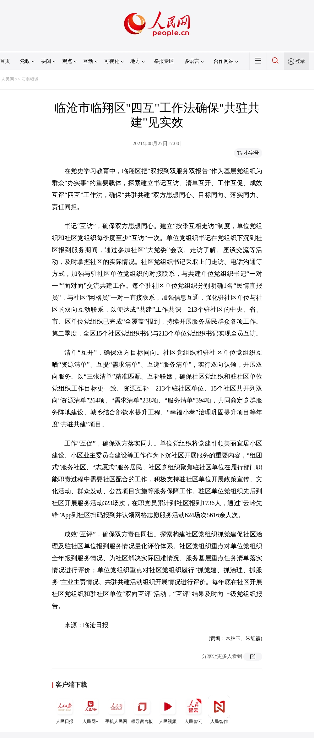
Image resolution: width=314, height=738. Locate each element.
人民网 (7, 79)
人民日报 (65, 710)
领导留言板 (142, 710)
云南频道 (30, 79)
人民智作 (219, 710)
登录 (300, 61)
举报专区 (164, 61)
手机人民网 (116, 710)
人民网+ (90, 710)
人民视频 (168, 710)
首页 (5, 61)
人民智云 (193, 710)
